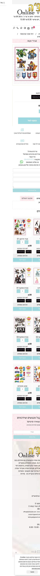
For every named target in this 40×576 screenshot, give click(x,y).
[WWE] (30, 235)
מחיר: (34, 105)
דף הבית (36, 480)
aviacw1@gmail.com (22, 514)
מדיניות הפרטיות (19, 425)
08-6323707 (16, 159)
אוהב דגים (29, 386)
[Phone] (5, 28)
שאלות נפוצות (33, 498)
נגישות (36, 490)
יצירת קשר (35, 488)
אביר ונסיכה (29, 288)
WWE (30, 239)
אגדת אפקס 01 (10, 288)
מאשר (20, 572)
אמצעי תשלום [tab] (14, 198)
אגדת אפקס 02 (30, 337)
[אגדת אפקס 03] (10, 333)
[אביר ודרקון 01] (10, 235)
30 (29, 105)
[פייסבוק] (13, 28)
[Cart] (20, 28)
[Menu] (38, 28)
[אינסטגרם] (16, 28)
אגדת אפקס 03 (10, 337)
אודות (37, 485)
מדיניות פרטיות (33, 493)
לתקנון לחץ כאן (32, 202)
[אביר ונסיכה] (30, 284)
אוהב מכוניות (10, 386)
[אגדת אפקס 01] (10, 284)
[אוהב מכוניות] (10, 382)
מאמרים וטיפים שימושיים (29, 496)
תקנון (36, 482)
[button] (29, 260)
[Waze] (9, 28)
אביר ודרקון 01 (10, 239)
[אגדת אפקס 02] (30, 333)
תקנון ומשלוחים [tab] (31, 198)
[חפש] (2, 28)
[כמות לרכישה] (32, 111)
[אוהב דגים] (30, 382)
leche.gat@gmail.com (22, 517)
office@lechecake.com (17, 512)
